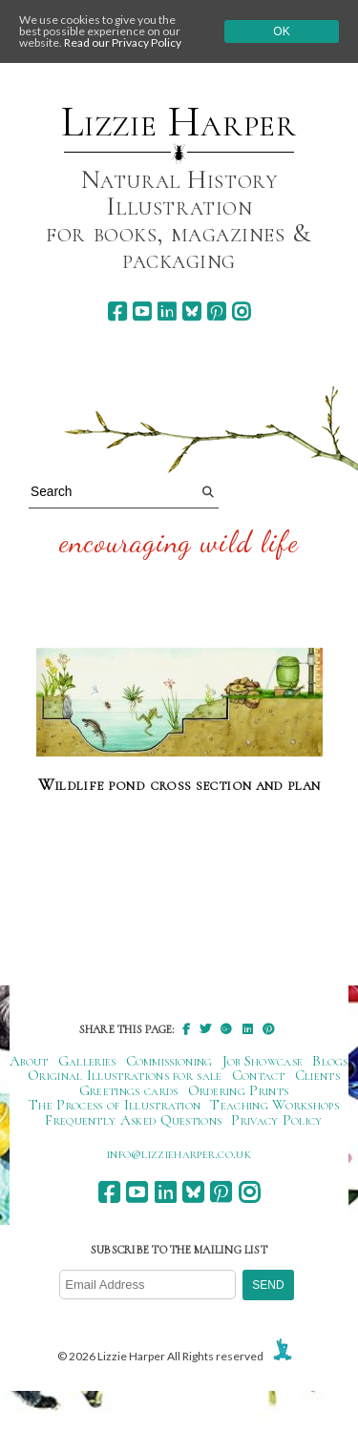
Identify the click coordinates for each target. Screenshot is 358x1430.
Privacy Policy (276, 1120)
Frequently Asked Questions (133, 1120)
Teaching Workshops (274, 1104)
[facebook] (117, 311)
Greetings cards (129, 1090)
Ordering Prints (238, 1090)
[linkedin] (167, 311)
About (29, 1060)
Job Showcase (263, 1060)
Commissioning (169, 1060)
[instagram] (241, 311)
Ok (281, 31)
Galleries (87, 1060)
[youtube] (142, 311)
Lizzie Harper (179, 122)
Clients (317, 1075)
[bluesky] (191, 311)
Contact (258, 1075)
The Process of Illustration (114, 1104)
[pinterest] (216, 311)
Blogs (330, 1060)
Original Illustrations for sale (125, 1075)
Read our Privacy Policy (122, 42)
